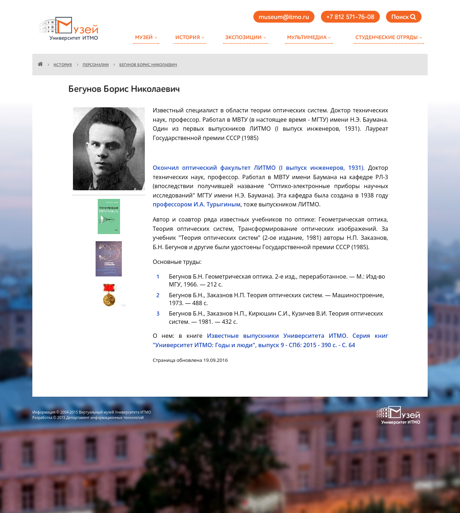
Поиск (403, 17)
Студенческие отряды (386, 37)
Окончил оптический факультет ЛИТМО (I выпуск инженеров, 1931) (258, 168)
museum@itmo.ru (284, 17)
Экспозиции (243, 37)
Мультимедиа (306, 37)
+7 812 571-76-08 (350, 17)
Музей (144, 37)
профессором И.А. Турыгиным (196, 204)
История (187, 37)
